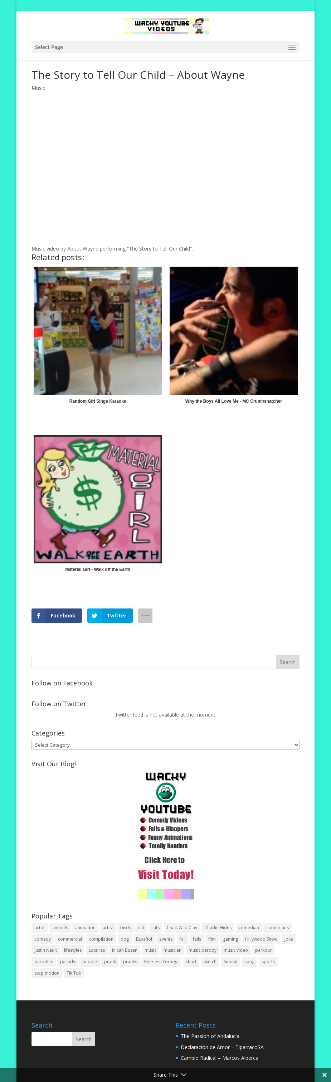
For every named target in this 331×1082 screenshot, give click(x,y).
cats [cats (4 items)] (155, 928)
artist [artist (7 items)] (108, 928)
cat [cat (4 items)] (141, 928)
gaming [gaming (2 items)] (230, 939)
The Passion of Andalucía (210, 1036)
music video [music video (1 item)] (236, 950)
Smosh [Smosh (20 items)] (230, 962)
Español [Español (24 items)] (144, 939)
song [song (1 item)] (249, 962)
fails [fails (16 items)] (197, 939)
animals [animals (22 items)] (60, 928)
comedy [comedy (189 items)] (42, 939)
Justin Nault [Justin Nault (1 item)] (45, 950)
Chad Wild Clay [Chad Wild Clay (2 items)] (182, 928)
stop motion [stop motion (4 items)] (46, 973)
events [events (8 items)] (165, 939)
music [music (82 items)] (150, 950)
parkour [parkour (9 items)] (263, 950)
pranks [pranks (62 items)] (130, 962)
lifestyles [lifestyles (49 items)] (73, 950)
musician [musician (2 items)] (172, 950)
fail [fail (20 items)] (183, 939)
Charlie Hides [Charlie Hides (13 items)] (218, 928)
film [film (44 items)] (212, 939)
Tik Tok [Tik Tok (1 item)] (74, 973)
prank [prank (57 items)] (110, 962)
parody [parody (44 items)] (67, 962)
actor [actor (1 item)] (39, 928)
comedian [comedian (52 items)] (249, 928)
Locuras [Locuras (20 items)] (97, 950)
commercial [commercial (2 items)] (70, 939)
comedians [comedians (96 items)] (277, 928)
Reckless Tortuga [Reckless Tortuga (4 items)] (161, 962)
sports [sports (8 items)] (268, 962)
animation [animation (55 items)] (85, 928)
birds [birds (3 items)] (125, 928)
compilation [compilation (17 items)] (101, 939)
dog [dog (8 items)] (125, 939)
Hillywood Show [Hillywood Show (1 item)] (261, 939)
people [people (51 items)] (89, 962)
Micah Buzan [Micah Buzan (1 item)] (124, 950)
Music (38, 87)
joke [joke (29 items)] (288, 939)
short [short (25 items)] (191, 962)
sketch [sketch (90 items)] (210, 962)
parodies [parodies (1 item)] (43, 962)
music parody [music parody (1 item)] (202, 950)
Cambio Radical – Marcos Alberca (219, 1057)
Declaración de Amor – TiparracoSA (222, 1047)
